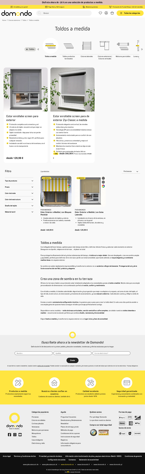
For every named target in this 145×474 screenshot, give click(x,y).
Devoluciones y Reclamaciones (71, 420)
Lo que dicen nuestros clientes (100, 420)
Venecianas (35, 427)
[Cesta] (112, 13)
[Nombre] (34, 353)
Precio (7, 187)
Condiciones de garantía (133, 456)
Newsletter (65, 423)
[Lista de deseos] (100, 13)
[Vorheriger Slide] (38, 49)
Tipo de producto (11, 181)
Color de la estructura (12, 199)
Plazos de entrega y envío (70, 427)
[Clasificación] (131, 171)
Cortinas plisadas (38, 423)
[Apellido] (72, 353)
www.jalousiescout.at (49, 464)
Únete (72, 360)
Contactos (72, 460)
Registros (64, 440)
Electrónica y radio (38, 443)
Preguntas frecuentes (68, 417)
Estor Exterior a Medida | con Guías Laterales (89, 213)
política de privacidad (43, 366)
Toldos (30, 49)
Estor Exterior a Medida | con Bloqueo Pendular (56, 213)
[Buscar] (64, 13)
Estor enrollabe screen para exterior (22, 118)
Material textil (10, 212)
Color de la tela (10, 193)
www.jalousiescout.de (30, 464)
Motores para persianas (40, 430)
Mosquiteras (36, 433)
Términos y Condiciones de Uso (25, 456)
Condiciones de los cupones (70, 433)
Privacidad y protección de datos (50, 456)
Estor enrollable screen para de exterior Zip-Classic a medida (71, 118)
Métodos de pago (67, 430)
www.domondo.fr (83, 464)
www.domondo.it (100, 464)
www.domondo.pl (116, 464)
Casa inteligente (37, 440)
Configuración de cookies (56, 460)
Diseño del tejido (11, 206)
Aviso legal (7, 456)
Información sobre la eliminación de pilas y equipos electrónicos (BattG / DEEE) (93, 456)
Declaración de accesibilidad (89, 460)
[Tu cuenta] (106, 13)
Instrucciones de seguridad (70, 437)
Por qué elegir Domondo (98, 417)
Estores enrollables (38, 420)
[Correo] (111, 353)
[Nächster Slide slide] (141, 49)
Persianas (35, 417)
